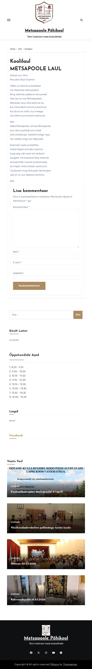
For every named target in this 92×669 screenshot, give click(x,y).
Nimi (16, 251)
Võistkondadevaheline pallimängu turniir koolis (41, 527)
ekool (12, 420)
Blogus (55, 664)
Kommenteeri (21, 207)
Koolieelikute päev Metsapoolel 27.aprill (37, 492)
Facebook (16, 435)
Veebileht (18, 273)
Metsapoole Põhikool (44, 31)
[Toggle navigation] (8, 20)
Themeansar (70, 664)
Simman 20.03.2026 (23, 563)
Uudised (14, 340)
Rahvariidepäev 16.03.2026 (28, 599)
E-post (17, 262)
